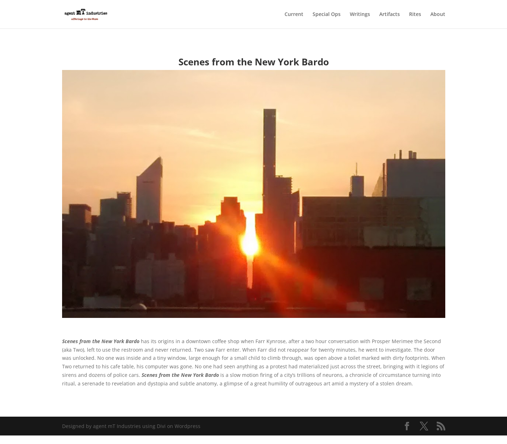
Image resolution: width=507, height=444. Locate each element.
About (437, 14)
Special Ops (327, 14)
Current (294, 14)
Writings (360, 14)
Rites (415, 14)
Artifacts (389, 14)
